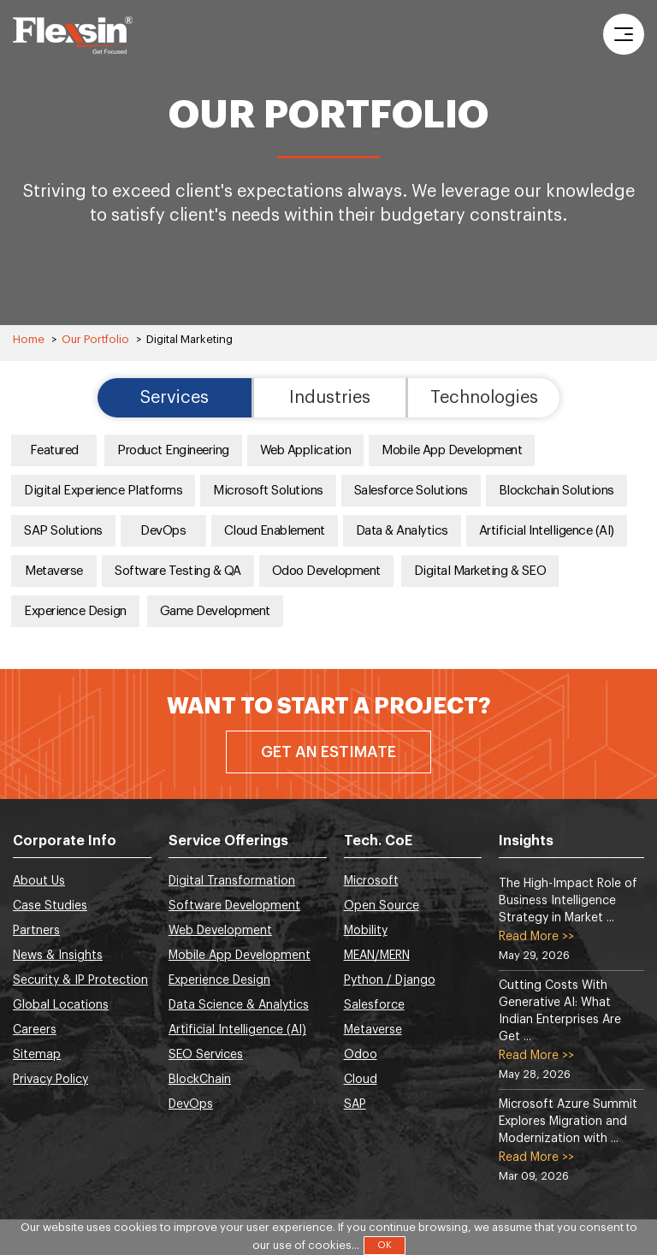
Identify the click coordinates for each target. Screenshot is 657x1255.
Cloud (360, 1080)
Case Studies (50, 906)
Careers (34, 1030)
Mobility (366, 931)
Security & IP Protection (80, 980)
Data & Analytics (402, 530)
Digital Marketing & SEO (480, 571)
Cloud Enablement (274, 530)
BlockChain (200, 1080)
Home (28, 339)
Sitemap (37, 1055)
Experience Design (75, 611)
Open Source (381, 906)
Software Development (234, 906)
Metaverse (54, 571)
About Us (39, 881)
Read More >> (536, 937)
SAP (355, 1104)
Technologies (484, 397)
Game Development (215, 611)
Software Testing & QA (178, 571)
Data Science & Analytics (239, 1005)
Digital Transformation (232, 881)
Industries (329, 397)
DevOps (163, 530)
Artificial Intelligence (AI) (546, 530)
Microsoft (371, 881)
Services (174, 397)
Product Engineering (173, 450)
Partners (36, 931)
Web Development (220, 931)
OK (384, 1245)
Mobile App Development (452, 450)
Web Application (306, 450)
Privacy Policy (50, 1080)
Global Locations (61, 1005)
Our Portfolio (95, 339)
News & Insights (58, 956)
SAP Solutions (63, 530)
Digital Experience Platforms (103, 490)
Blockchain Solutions (556, 490)
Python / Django (389, 980)
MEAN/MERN (377, 956)
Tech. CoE (378, 841)
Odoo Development (326, 571)
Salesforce (374, 1005)
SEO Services (206, 1055)
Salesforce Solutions (411, 490)
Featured (54, 450)
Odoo (360, 1055)
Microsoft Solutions (268, 490)
